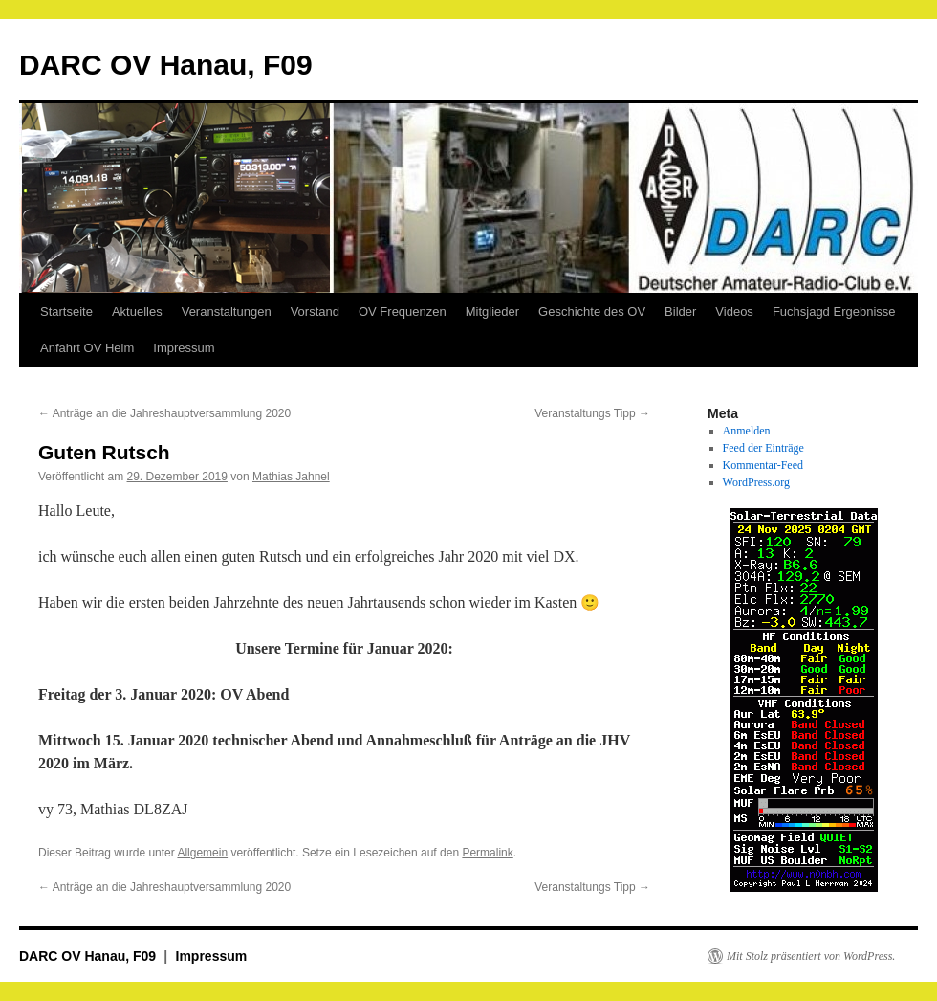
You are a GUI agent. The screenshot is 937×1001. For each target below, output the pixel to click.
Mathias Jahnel (291, 476)
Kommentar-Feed (763, 465)
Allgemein (202, 852)
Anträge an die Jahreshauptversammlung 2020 (164, 413)
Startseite (66, 311)
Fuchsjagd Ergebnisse (834, 311)
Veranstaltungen (227, 311)
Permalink (487, 852)
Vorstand (315, 311)
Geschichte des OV (591, 311)
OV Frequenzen (403, 311)
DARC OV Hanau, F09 (166, 64)
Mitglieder (492, 311)
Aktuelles (137, 311)
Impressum (183, 348)
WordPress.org (756, 482)
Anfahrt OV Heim (87, 348)
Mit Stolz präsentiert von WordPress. (811, 956)
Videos (734, 311)
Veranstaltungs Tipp (592, 413)
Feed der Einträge (763, 448)
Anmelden (747, 430)
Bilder (680, 311)
